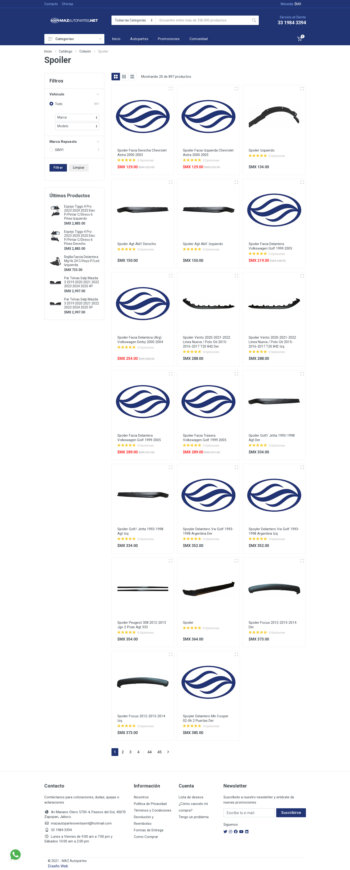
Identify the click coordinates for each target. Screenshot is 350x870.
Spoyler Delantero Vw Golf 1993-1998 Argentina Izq (274, 531)
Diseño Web (58, 866)
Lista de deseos (191, 797)
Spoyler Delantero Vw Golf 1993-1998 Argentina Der (208, 531)
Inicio (48, 51)
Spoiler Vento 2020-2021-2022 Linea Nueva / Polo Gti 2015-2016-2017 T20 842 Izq (272, 342)
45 (159, 752)
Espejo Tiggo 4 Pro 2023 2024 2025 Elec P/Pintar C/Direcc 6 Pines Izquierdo (79, 212)
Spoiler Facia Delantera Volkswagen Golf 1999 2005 (270, 246)
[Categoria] (133, 20)
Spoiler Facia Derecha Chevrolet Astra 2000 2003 (142, 152)
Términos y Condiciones (152, 810)
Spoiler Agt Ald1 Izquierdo (203, 244)
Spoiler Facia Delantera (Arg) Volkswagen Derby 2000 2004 (140, 339)
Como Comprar (146, 837)
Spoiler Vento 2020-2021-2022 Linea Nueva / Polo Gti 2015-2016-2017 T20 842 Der (206, 342)
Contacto (51, 4)
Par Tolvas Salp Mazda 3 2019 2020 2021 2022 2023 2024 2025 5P (81, 303)
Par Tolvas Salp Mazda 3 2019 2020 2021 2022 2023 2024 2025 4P (81, 282)
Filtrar (58, 167)
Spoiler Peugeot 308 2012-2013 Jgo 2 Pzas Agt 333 (141, 624)
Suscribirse (291, 812)
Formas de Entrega (148, 830)
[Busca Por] (202, 20)
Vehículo (74, 94)
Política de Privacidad (150, 804)
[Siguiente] (168, 752)
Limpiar (79, 167)
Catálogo (65, 51)
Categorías (74, 39)
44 (149, 752)
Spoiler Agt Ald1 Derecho (136, 244)
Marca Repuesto (74, 142)
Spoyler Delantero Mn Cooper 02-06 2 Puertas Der (205, 718)
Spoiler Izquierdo (262, 150)
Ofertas (67, 4)
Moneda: (291, 4)
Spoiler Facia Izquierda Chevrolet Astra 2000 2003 (208, 152)
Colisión (85, 51)
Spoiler (188, 622)
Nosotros (141, 797)
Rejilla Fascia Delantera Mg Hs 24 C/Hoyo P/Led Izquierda (81, 261)
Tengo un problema (194, 817)
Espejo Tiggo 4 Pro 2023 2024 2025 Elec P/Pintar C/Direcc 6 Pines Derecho (79, 238)
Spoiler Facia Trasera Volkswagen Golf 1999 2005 (204, 437)
